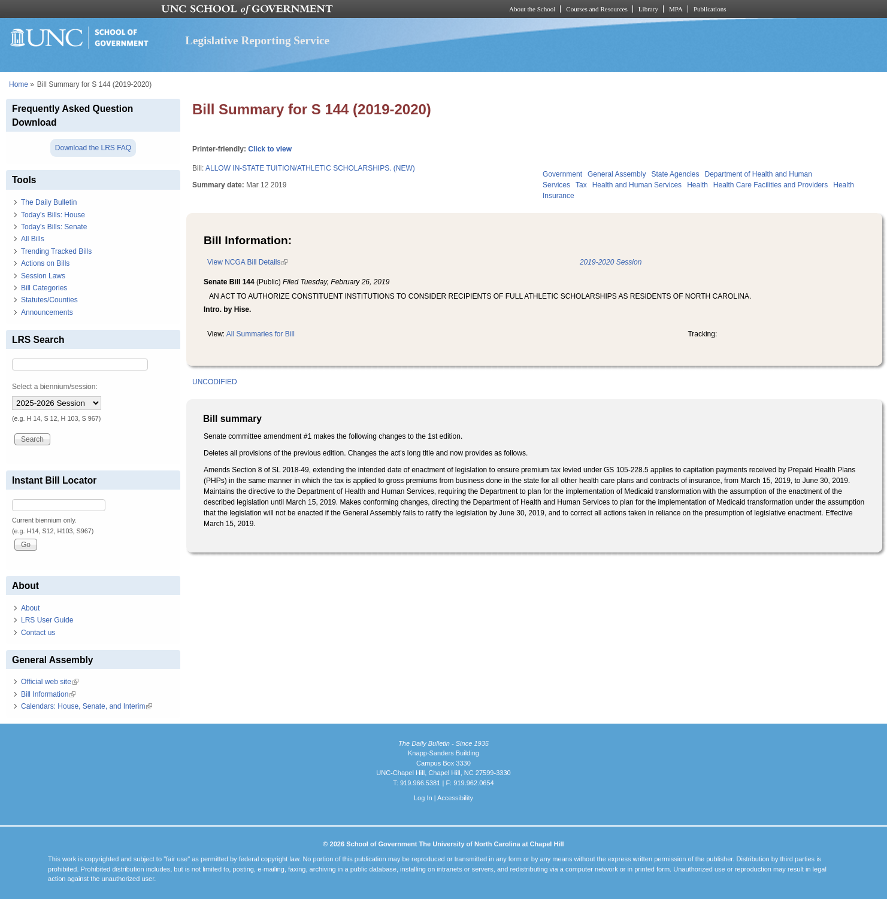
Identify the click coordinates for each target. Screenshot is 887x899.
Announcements (47, 312)
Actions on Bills (45, 263)
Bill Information (48, 694)
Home (18, 84)
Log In (423, 797)
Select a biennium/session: (55, 386)
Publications (710, 9)
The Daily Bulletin (49, 202)
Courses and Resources (596, 9)
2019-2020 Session (610, 262)
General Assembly (617, 174)
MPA (676, 9)
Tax (581, 185)
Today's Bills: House (53, 215)
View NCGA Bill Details (247, 262)
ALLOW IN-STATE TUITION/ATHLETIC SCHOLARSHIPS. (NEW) (310, 168)
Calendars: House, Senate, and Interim (86, 706)
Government (562, 174)
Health (697, 185)
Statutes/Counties (49, 300)
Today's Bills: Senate (54, 227)
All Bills (32, 239)
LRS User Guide (47, 620)
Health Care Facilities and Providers (770, 185)
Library (648, 9)
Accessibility (455, 797)
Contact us (38, 632)
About (30, 608)
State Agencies (675, 174)
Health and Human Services (637, 185)
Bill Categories (44, 288)
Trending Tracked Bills (56, 251)
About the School (532, 9)
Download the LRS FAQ (93, 148)
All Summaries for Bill (260, 334)
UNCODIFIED (214, 382)
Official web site (49, 682)
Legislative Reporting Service (257, 40)
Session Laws (43, 276)
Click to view (270, 149)
